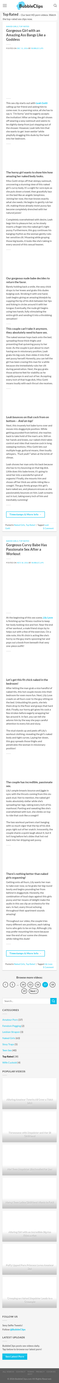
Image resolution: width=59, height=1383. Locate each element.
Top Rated (24, 26)
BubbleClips (37, 48)
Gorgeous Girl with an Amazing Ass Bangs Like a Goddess (26, 35)
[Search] (55, 5)
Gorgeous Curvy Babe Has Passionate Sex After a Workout (26, 549)
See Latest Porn (15, 1356)
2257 (30, 1374)
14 (23, 984)
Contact (20, 1371)
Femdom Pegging (11, 1025)
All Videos (8, 1371)
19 (24, 991)
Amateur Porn (10, 1019)
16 (37, 984)
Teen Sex (7, 1050)
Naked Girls (12, 26)
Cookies (51, 1371)
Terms (30, 1371)
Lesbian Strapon (11, 1031)
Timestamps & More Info (25, 514)
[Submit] (53, 1001)
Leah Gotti (42, 102)
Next (33, 991)
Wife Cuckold (9, 1062)
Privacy (40, 1371)
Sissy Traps (8, 1044)
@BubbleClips (17, 1329)
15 (30, 984)
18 (52, 984)
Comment (48, 528)
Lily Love (48, 617)
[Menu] (4, 5)
